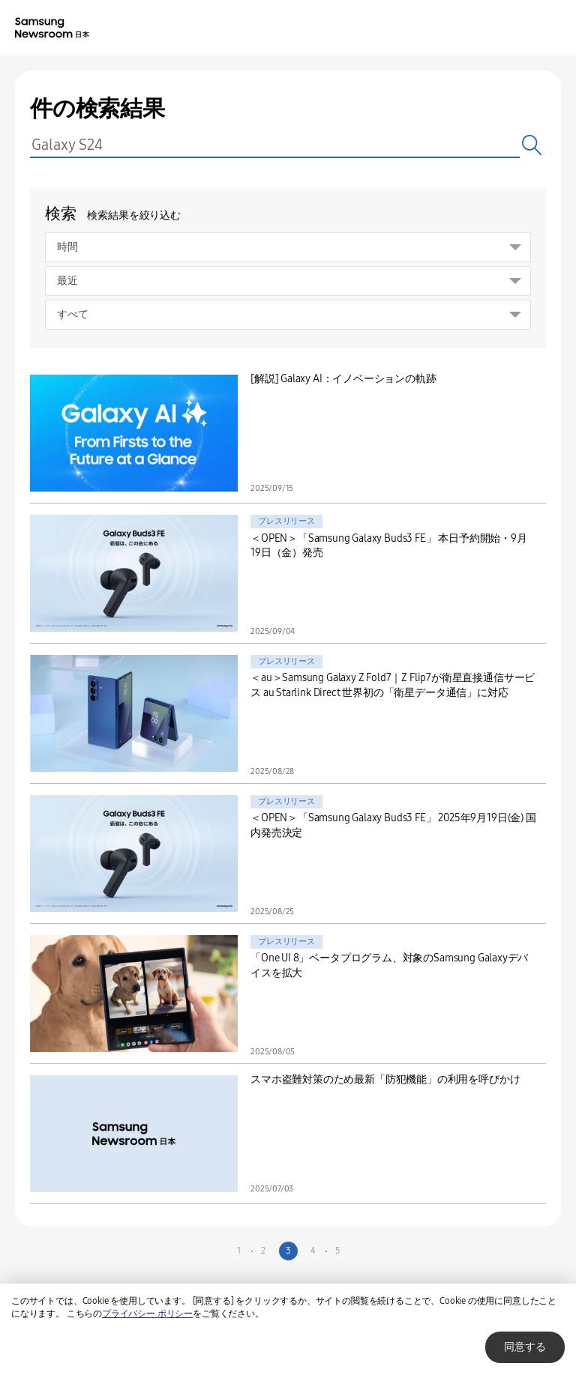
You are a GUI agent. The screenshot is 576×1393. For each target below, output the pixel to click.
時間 (67, 247)
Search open (522, 28)
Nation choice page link (492, 28)
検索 (533, 145)
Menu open (552, 28)
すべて (72, 314)
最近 (67, 280)
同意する (525, 1347)
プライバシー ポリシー (147, 1313)
